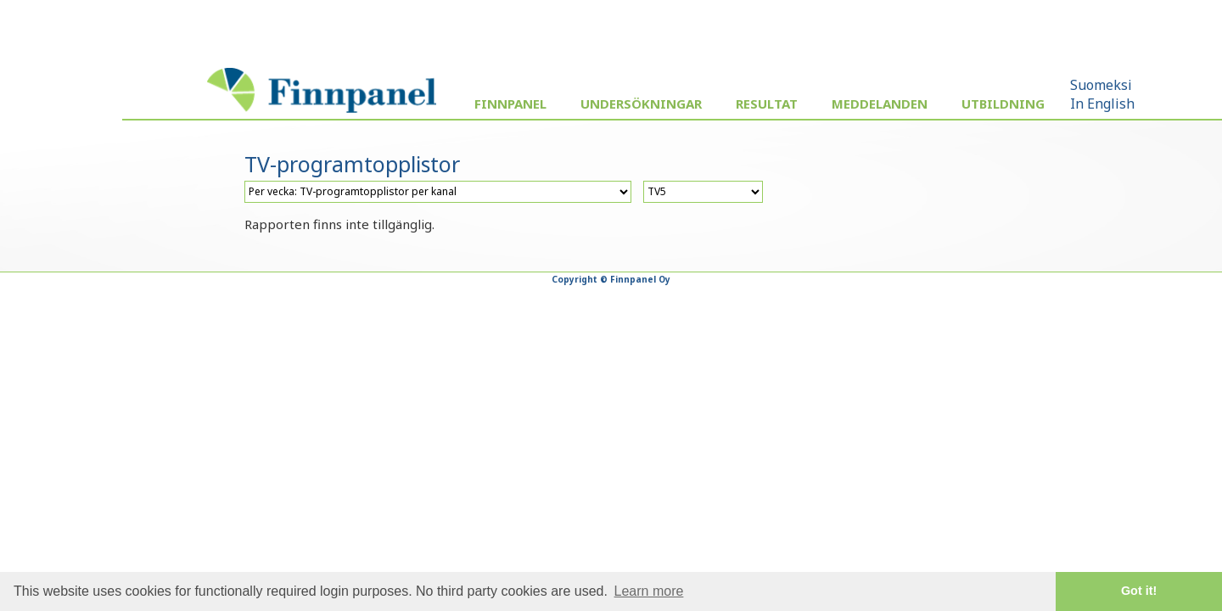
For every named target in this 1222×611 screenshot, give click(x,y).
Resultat (767, 103)
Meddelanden (880, 103)
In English (1102, 103)
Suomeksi (1101, 85)
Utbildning (1003, 103)
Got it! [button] (1139, 590)
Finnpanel (510, 103)
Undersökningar (641, 103)
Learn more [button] (649, 591)
